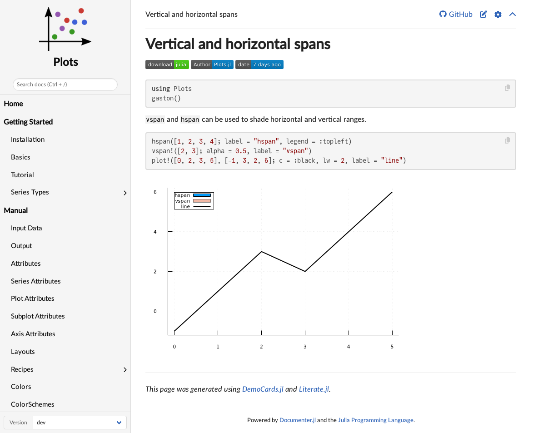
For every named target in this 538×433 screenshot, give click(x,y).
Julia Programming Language (375, 420)
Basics (20, 157)
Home (13, 104)
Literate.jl (314, 389)
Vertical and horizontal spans (237, 44)
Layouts (23, 351)
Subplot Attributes (38, 316)
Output (21, 246)
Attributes (26, 263)
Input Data (26, 228)
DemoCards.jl (263, 389)
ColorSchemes (33, 404)
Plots (65, 62)
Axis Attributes (33, 334)
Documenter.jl (297, 420)
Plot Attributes (33, 298)
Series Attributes (36, 281)
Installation (28, 139)
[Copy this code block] (507, 87)
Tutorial (22, 175)
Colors (21, 386)
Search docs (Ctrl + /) (42, 84)
